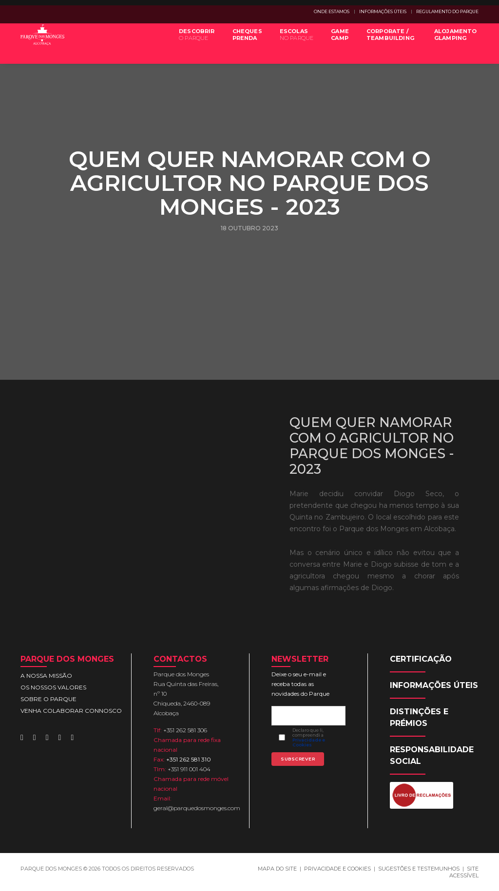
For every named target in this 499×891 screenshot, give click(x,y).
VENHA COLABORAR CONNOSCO (71, 710)
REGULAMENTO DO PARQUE (447, 11)
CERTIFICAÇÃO (421, 659)
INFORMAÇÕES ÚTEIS (382, 11)
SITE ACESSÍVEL (464, 872)
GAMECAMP (335, 43)
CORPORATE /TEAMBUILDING (384, 43)
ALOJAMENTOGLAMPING (449, 43)
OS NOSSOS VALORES (53, 687)
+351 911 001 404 (189, 769)
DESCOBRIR (191, 43)
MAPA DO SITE (277, 868)
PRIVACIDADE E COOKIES (337, 868)
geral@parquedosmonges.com (197, 808)
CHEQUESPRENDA (241, 43)
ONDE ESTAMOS (331, 11)
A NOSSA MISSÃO (46, 675)
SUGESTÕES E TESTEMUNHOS (419, 868)
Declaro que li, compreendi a (308, 737)
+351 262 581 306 (185, 730)
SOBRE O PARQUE (48, 699)
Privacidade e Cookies (308, 742)
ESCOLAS (291, 43)
